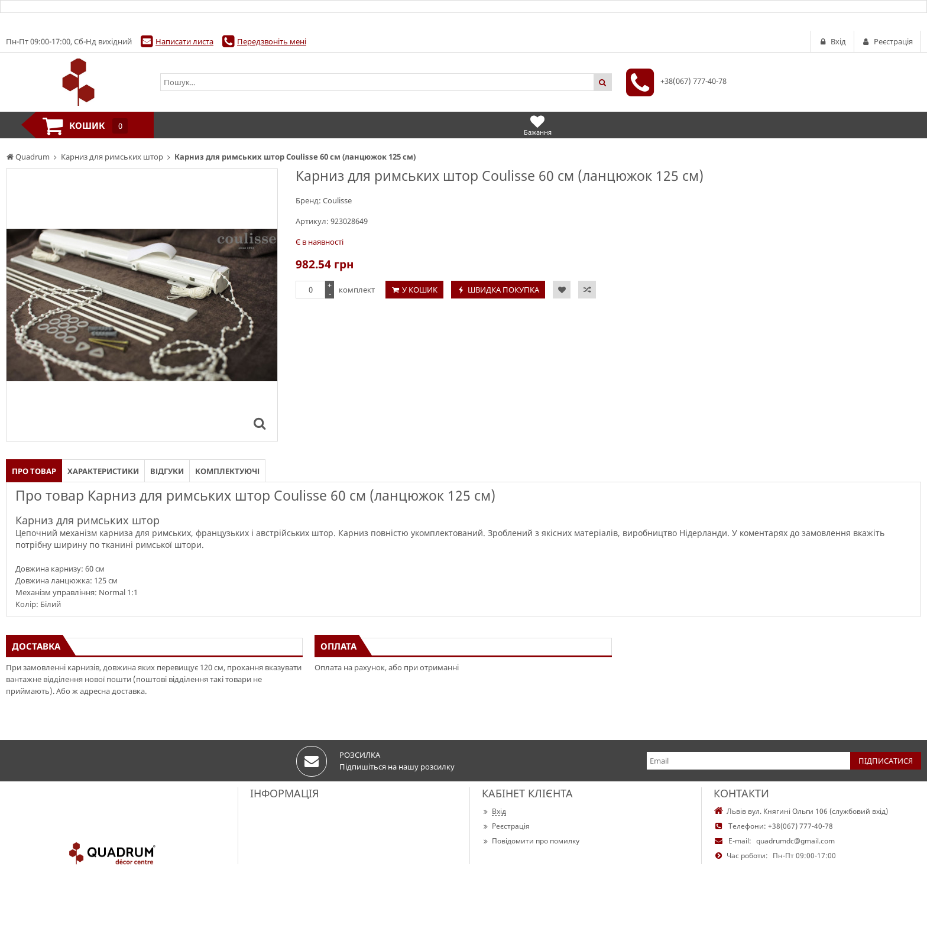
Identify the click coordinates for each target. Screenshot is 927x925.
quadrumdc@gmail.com (795, 841)
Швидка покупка (503, 289)
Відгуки (167, 471)
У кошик (419, 289)
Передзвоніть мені (271, 41)
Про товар (34, 471)
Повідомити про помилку (530, 841)
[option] (142, 305)
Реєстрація (506, 826)
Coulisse (337, 200)
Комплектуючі (227, 471)
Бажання (538, 125)
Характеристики (103, 471)
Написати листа (184, 41)
